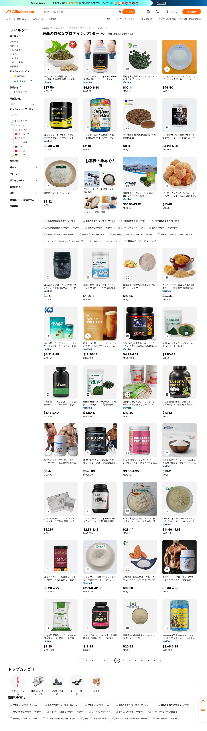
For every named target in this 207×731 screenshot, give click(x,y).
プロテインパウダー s (99, 712)
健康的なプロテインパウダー (23, 718)
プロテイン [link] (103, 28)
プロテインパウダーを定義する (162, 712)
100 (154, 660)
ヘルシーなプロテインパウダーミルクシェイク (131, 234)
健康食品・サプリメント (81, 28)
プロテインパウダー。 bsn (97, 705)
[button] (119, 12)
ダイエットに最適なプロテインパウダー (65, 712)
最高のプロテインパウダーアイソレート (134, 705)
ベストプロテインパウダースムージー (129, 718)
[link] (203, 702)
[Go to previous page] (80, 660)
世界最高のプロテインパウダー (166, 221)
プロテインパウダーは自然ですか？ (59, 718)
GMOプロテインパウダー (165, 718)
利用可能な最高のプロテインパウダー (61, 228)
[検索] (128, 11)
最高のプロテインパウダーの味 (58, 234)
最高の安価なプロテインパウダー (25, 712)
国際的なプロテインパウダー (98, 228)
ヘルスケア (59, 28)
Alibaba (45, 28)
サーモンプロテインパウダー (129, 712)
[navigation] (23, 344)
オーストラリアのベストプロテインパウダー (64, 241)
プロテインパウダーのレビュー (104, 241)
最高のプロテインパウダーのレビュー (175, 234)
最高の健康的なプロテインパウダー (60, 221)
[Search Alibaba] (79, 11)
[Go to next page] (160, 660)
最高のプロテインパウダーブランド (99, 221)
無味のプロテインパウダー (133, 221)
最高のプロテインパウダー (91, 234)
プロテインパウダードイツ (130, 228)
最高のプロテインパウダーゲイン (164, 228)
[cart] (158, 12)
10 (142, 660)
